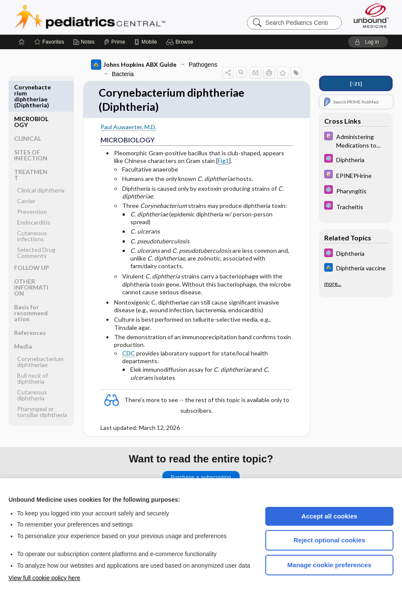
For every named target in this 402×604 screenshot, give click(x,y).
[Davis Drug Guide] (356, 140)
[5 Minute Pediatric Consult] (356, 159)
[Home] (22, 42)
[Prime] (114, 42)
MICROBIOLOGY (31, 90)
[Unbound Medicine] (371, 15)
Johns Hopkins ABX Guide (132, 64)
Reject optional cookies (329, 540)
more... (332, 283)
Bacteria (121, 74)
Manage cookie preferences (330, 564)
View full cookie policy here (44, 577)
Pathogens (202, 64)
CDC (127, 354)
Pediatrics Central (121, 17)
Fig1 (222, 161)
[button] (181, 42)
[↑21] (356, 83)
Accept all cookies (330, 516)
